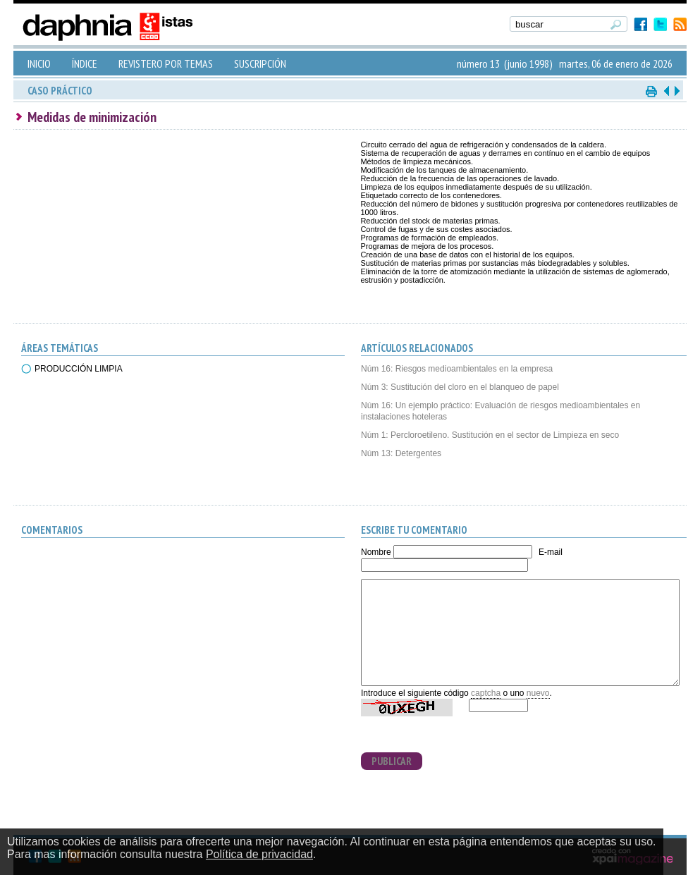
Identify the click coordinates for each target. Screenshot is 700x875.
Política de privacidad (259, 854)
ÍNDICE (84, 63)
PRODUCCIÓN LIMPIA (79, 369)
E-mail (551, 552)
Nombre (376, 552)
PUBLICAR (392, 761)
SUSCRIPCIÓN (260, 63)
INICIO (39, 63)
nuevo (538, 693)
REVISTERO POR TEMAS (165, 63)
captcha (486, 693)
